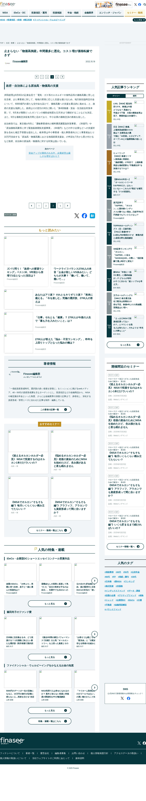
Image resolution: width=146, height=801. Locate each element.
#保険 (141, 595)
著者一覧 (30, 753)
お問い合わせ (78, 753)
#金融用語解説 (120, 605)
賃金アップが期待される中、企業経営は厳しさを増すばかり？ (50, 154)
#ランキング (129, 581)
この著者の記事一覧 (53, 409)
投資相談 (57, 13)
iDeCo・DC (19, 13)
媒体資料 (79, 758)
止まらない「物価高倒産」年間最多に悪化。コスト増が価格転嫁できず (43, 43)
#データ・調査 (133, 591)
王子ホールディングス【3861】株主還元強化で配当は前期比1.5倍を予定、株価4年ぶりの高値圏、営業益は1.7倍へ (128, 301)
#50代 (125, 572)
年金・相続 (73, 13)
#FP (114, 577)
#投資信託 (10, 20)
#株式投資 (109, 586)
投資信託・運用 (39, 13)
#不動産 (108, 605)
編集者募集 (60, 753)
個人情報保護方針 (99, 753)
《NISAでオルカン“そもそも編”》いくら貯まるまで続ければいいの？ (125, 524)
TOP (1, 43)
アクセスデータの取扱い (126, 753)
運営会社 (44, 753)
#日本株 (108, 581)
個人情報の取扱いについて (13, 758)
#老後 (19, 20)
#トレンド (109, 600)
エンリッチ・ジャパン (110, 13)
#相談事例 (109, 572)
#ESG (2, 20)
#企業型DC (120, 600)
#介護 (139, 600)
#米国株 (119, 586)
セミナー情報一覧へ (125, 546)
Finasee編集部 (20, 61)
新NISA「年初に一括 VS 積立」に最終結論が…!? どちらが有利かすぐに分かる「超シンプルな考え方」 (127, 278)
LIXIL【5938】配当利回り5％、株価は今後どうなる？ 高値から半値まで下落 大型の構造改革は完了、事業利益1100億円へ (127, 110)
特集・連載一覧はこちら (52, 721)
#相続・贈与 (123, 577)
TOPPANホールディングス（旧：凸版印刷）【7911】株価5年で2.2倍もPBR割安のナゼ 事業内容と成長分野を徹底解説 (128, 232)
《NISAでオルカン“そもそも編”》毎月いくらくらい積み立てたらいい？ (125, 456)
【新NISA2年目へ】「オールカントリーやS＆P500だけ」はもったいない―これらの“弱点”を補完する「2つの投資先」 (127, 185)
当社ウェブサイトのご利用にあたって (51, 758)
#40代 (118, 572)
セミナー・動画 (135, 13)
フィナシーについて (10, 753)
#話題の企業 (110, 595)
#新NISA (117, 581)
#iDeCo (131, 600)
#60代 (107, 577)
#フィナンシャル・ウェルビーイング (49, 20)
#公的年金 (135, 572)
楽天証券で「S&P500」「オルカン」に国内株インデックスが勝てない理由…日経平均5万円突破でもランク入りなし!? (128, 208)
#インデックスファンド (115, 591)
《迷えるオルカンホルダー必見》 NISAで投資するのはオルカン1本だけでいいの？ (125, 388)
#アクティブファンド (127, 595)
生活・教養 (10, 43)
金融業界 (88, 13)
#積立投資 (27, 20)
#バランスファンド (113, 609)
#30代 (133, 577)
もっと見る (55, 604)
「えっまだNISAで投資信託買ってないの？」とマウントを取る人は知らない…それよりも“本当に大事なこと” (128, 324)
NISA (5, 13)
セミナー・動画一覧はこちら (51, 530)
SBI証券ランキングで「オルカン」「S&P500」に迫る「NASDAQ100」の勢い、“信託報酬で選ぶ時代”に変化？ (128, 255)
